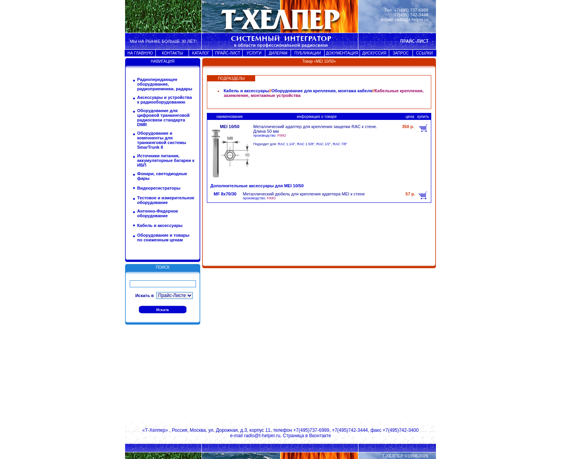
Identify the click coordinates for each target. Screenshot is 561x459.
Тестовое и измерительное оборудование (165, 200)
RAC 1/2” (323, 144)
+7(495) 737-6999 (411, 10)
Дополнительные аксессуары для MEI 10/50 (256, 185)
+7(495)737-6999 (311, 430)
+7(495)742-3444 (350, 430)
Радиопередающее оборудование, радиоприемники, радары (164, 84)
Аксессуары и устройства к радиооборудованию (164, 99)
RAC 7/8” (340, 144)
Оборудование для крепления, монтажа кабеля (322, 90)
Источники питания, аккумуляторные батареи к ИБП (165, 160)
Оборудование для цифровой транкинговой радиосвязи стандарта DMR (163, 117)
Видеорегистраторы (158, 188)
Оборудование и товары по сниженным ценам (163, 237)
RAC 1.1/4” (286, 144)
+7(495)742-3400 (400, 430)
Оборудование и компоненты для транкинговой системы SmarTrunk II (161, 140)
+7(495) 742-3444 (411, 14)
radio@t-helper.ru (411, 19)
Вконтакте (320, 435)
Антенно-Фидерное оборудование (157, 213)
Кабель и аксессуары (160, 225)
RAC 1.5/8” (306, 144)
